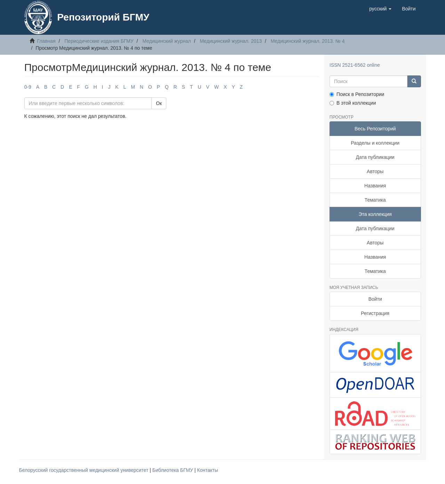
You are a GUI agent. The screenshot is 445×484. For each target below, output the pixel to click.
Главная (46, 41)
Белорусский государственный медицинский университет (84, 470)
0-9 (27, 87)
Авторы (375, 171)
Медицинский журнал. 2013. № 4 (308, 41)
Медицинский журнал (166, 41)
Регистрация (375, 313)
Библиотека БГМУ (173, 470)
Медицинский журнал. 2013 (231, 41)
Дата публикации (375, 157)
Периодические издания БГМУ (99, 41)
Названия (375, 185)
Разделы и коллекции (375, 143)
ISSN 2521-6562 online (354, 65)
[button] (380, 8)
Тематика (375, 200)
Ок (159, 103)
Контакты (207, 470)
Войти (375, 299)
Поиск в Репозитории (356, 94)
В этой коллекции (352, 103)
